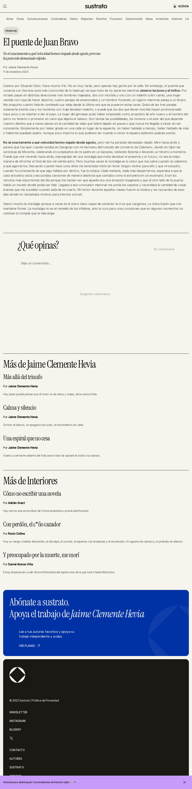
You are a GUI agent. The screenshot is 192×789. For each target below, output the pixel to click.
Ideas (149, 18)
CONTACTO (17, 750)
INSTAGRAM (17, 721)
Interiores (162, 18)
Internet (177, 18)
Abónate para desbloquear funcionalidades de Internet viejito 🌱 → (39, 782)
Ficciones (116, 18)
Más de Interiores (30, 481)
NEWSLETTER (18, 712)
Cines (20, 18)
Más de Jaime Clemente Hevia (49, 364)
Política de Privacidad (45, 700)
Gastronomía (134, 18)
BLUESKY (15, 729)
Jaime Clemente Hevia (23, 67)
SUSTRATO (16, 767)
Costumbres (59, 18)
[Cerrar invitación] (184, 782)
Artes (9, 18)
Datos (74, 18)
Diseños (101, 18)
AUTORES (15, 758)
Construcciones (37, 18)
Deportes (87, 18)
